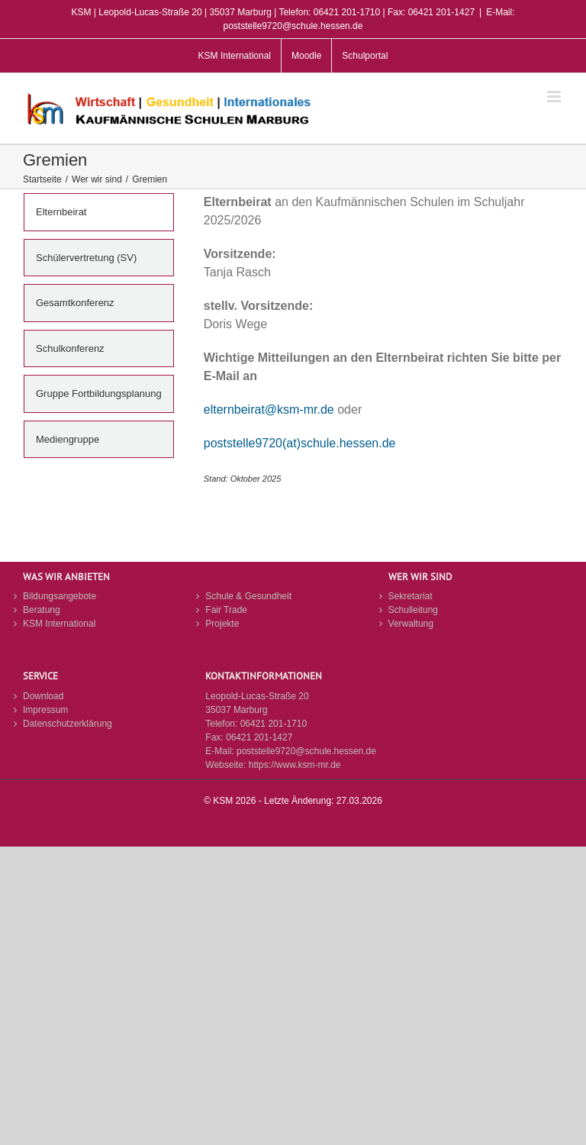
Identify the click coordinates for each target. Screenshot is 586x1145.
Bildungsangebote (59, 596)
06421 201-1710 (273, 723)
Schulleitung (413, 610)
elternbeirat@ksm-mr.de (269, 409)
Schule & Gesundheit (248, 596)
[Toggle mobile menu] (555, 97)
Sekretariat (410, 596)
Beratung (41, 610)
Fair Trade (226, 610)
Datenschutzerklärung (67, 723)
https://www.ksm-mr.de (295, 765)
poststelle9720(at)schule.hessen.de (300, 443)
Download (43, 696)
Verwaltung (410, 623)
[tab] (99, 212)
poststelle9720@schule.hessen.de (306, 751)
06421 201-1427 (259, 737)
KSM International (59, 623)
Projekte (222, 623)
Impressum (45, 710)
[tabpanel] (383, 349)
